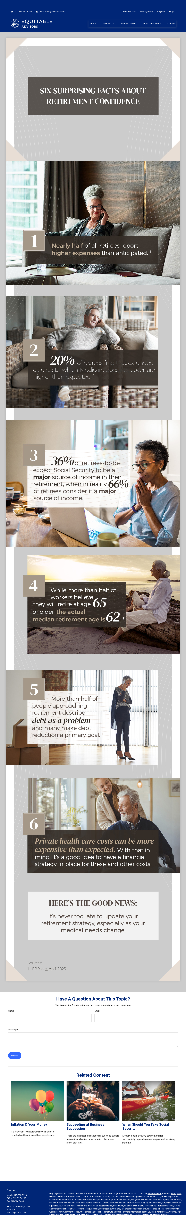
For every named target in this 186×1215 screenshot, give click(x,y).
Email (97, 1002)
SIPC (179, 1185)
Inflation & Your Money (29, 1116)
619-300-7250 (20, 1186)
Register (161, 3)
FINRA (173, 1185)
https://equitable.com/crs (61, 1206)
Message (13, 1020)
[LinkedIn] (12, 3)
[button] (92, 14)
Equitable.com (129, 3)
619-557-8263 (23, 3)
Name (11, 1002)
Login (171, 3)
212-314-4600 (154, 1185)
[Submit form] (14, 1046)
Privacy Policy (146, 3)
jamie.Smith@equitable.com (50, 3)
